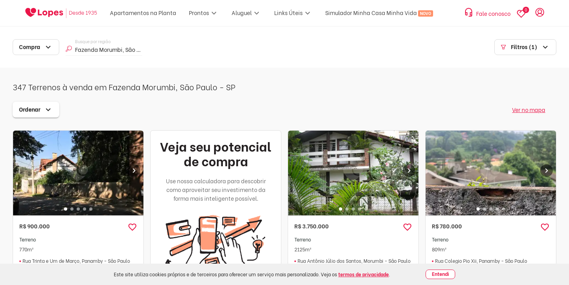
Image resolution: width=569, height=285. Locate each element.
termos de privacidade (363, 274)
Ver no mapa (528, 109)
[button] (132, 227)
